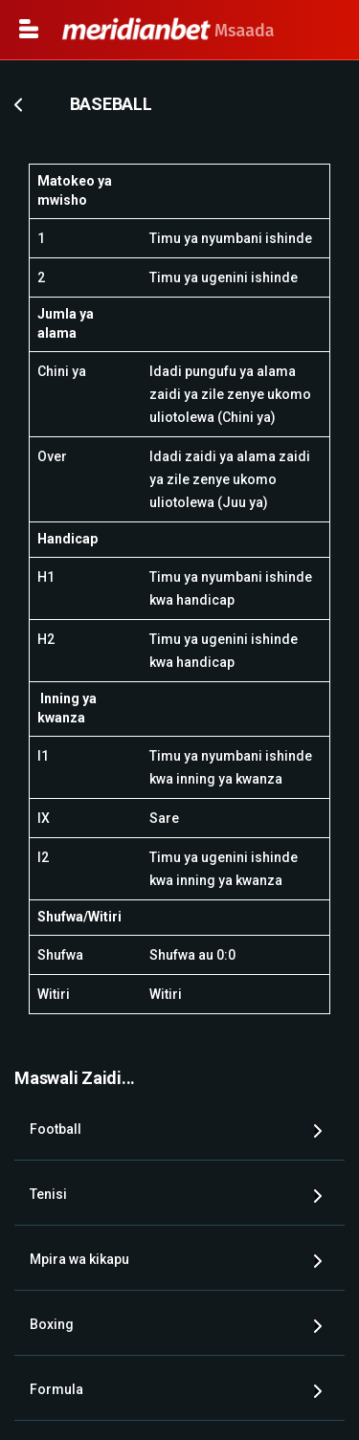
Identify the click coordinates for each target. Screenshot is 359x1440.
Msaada (168, 30)
